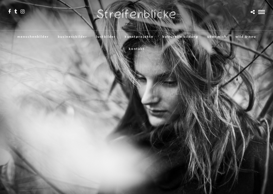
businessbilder (72, 36)
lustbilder (106, 36)
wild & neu (246, 36)
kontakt (137, 49)
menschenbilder (33, 36)
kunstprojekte (139, 36)
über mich (217, 36)
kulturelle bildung (180, 36)
